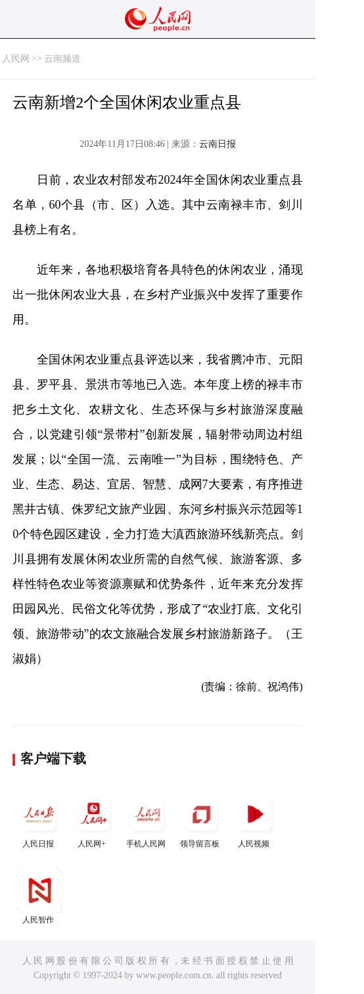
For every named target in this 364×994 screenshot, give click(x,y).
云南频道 (62, 59)
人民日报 (39, 819)
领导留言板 (201, 819)
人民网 (16, 59)
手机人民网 (147, 819)
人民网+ (93, 819)
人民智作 (39, 895)
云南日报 (217, 144)
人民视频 (255, 819)
